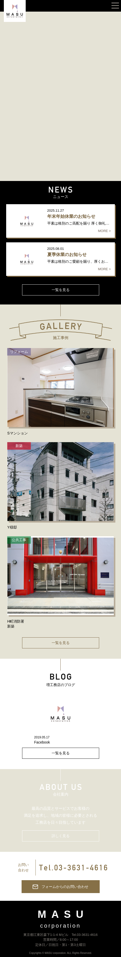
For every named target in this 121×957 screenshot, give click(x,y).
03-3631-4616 (87, 935)
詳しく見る (61, 836)
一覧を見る (61, 290)
